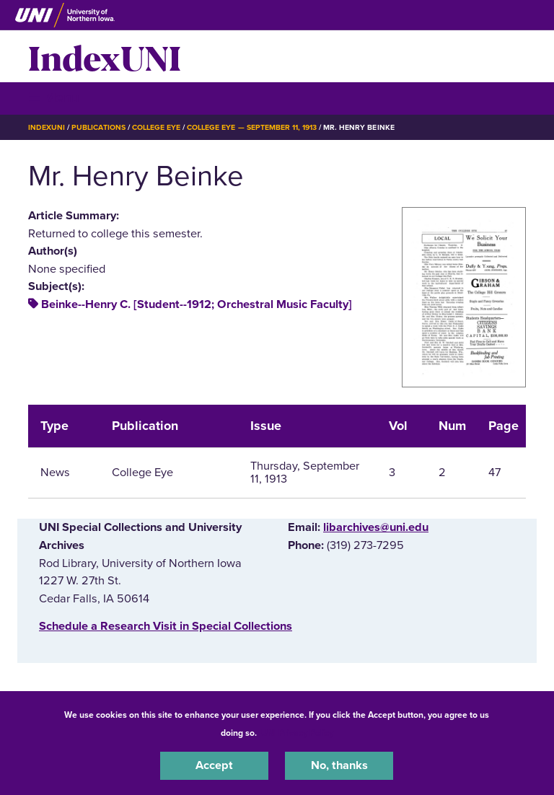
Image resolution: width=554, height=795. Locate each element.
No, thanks (339, 765)
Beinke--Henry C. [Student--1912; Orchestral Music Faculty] (196, 304)
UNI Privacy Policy (297, 733)
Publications (98, 127)
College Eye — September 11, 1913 (252, 127)
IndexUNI (104, 56)
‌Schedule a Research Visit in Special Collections (165, 626)
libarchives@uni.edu (375, 527)
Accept (214, 765)
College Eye (156, 127)
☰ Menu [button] (53, 97)
